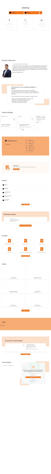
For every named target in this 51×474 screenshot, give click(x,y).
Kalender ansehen (16, 177)
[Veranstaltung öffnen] (25, 360)
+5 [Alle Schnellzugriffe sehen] (40, 12)
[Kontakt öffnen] (9, 252)
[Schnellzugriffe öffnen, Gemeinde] (31, 12)
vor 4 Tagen (2, 124)
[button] (7, 70)
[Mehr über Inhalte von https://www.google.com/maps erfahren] (33, 388)
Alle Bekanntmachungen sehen (25, 235)
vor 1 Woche (19, 124)
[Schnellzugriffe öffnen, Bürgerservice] (16, 12)
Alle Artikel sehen (25, 323)
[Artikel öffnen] (13, 284)
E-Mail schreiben (41, 26)
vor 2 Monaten (38, 124)
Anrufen (25, 26)
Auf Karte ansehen (9, 27)
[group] (25, 130)
